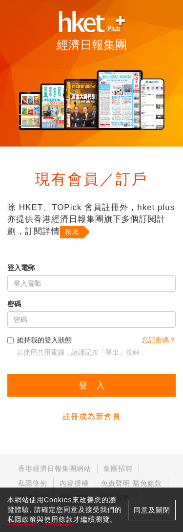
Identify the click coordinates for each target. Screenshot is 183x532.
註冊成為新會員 (91, 416)
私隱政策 (22, 519)
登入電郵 (21, 268)
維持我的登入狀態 (39, 340)
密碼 (14, 304)
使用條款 (58, 519)
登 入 (92, 385)
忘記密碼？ (159, 340)
